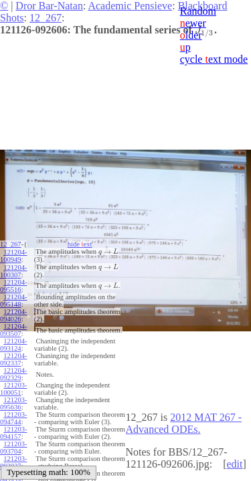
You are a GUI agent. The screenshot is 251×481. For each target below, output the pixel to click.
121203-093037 (13, 462)
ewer (193, 23)
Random (198, 11)
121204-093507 (13, 330)
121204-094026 (13, 315)
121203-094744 (13, 418)
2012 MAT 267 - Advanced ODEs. (184, 423)
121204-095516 (13, 286)
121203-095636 (13, 403)
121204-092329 (13, 374)
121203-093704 (13, 447)
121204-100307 (13, 271)
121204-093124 (13, 344)
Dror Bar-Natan (49, 5)
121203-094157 (13, 433)
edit (234, 464)
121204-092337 (13, 359)
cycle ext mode (214, 59)
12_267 (45, 17)
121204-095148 (13, 300)
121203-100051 (13, 388)
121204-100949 (13, 256)
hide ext (80, 244)
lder (191, 35)
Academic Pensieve (130, 5)
